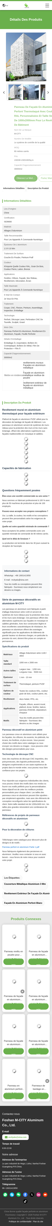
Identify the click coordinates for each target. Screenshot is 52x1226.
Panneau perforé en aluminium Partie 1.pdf (20, 847)
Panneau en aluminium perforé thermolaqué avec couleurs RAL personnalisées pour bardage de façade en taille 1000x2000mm (14, 1088)
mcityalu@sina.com (15, 1137)
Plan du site (38, 1221)
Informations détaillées (14, 188)
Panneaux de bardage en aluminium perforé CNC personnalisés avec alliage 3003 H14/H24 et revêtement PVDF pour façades (38, 1088)
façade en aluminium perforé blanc (23, 903)
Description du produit (38, 188)
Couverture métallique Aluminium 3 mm (25, 884)
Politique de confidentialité (20, 1221)
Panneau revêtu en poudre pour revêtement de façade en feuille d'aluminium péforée (14, 953)
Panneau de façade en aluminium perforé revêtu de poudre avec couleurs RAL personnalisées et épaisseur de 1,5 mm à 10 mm (13, 1043)
